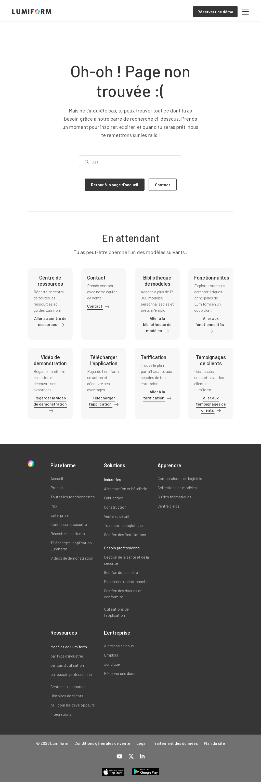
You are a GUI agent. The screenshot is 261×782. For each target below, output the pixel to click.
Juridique (112, 664)
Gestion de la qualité (121, 572)
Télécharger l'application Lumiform (71, 545)
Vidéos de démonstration (71, 558)
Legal (141, 743)
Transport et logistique (123, 525)
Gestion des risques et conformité (123, 593)
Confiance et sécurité (68, 524)
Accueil (56, 478)
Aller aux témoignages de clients (211, 403)
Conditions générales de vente (102, 743)
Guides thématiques (174, 496)
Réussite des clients (67, 533)
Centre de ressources (68, 686)
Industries (112, 479)
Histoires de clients (66, 695)
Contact (95, 306)
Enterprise (59, 515)
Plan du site (214, 743)
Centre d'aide (168, 505)
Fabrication (113, 497)
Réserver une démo (120, 673)
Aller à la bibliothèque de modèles (157, 324)
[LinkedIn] (142, 757)
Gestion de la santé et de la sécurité (126, 559)
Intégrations (60, 714)
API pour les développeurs (72, 704)
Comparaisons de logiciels (180, 478)
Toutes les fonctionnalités (72, 496)
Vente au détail (116, 516)
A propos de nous (119, 645)
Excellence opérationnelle (126, 581)
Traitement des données (175, 743)
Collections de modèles (177, 487)
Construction (115, 506)
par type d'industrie (66, 655)
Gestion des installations (125, 534)
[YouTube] (119, 757)
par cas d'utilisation (67, 665)
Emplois (111, 654)
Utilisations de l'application (116, 612)
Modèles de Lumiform (68, 646)
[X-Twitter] (131, 757)
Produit (56, 487)
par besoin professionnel (71, 674)
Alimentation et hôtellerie (125, 488)
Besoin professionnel (122, 547)
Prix (53, 505)
